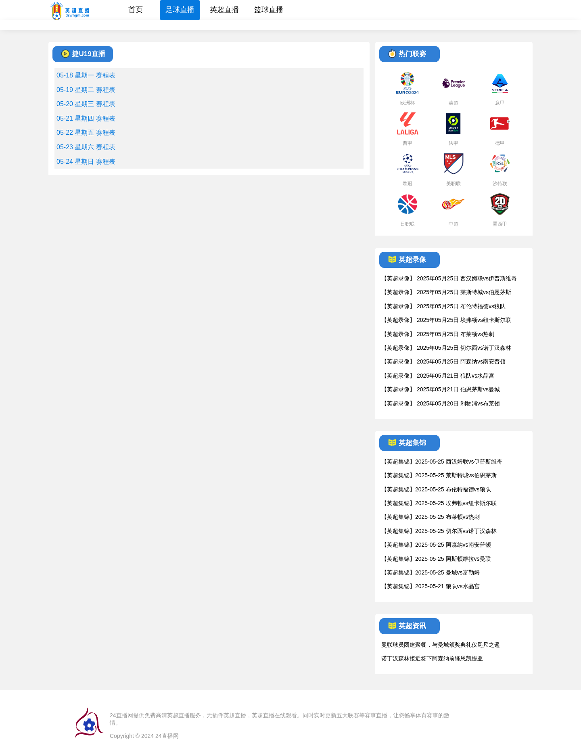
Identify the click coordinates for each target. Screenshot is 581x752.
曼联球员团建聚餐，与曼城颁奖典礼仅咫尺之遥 (440, 644)
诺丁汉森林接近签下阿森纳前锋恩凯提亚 (432, 658)
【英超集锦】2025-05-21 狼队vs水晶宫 (430, 586)
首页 (135, 10)
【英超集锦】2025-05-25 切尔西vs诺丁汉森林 (439, 531)
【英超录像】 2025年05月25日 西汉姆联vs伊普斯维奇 (449, 278)
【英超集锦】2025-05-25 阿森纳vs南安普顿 (436, 544)
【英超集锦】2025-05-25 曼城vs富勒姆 (430, 572)
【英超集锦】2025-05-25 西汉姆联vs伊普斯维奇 (441, 461)
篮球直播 (268, 10)
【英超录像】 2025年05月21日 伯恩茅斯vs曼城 (440, 389)
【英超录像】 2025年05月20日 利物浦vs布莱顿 (440, 403)
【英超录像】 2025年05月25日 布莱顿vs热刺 (437, 334)
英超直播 (224, 10)
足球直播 (179, 10)
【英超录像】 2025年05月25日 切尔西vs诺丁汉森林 (446, 348)
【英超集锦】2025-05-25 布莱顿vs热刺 (430, 517)
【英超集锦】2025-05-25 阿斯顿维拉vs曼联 (436, 559)
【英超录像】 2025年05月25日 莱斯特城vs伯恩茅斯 (446, 292)
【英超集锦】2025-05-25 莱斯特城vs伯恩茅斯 (439, 475)
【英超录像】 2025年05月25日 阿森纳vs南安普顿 (443, 361)
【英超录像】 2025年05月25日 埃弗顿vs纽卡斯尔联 (446, 320)
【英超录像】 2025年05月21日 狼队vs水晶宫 (437, 375)
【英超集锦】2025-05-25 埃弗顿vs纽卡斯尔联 (439, 503)
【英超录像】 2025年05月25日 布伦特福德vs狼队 (443, 306)
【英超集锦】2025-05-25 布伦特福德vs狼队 (436, 489)
